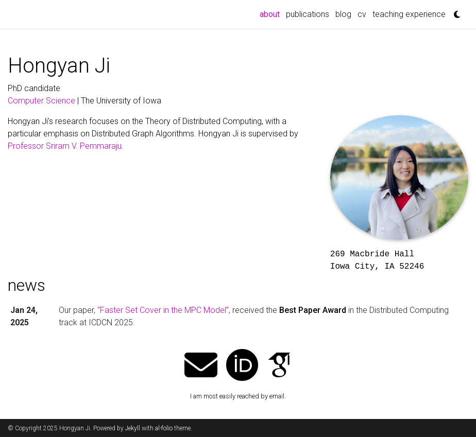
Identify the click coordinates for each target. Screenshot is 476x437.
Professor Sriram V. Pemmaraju (65, 146)
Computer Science (41, 101)
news (26, 285)
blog (343, 14)
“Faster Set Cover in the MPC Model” (163, 310)
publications (307, 14)
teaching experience (409, 14)
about (271, 13)
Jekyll (132, 428)
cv (362, 14)
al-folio (164, 428)
